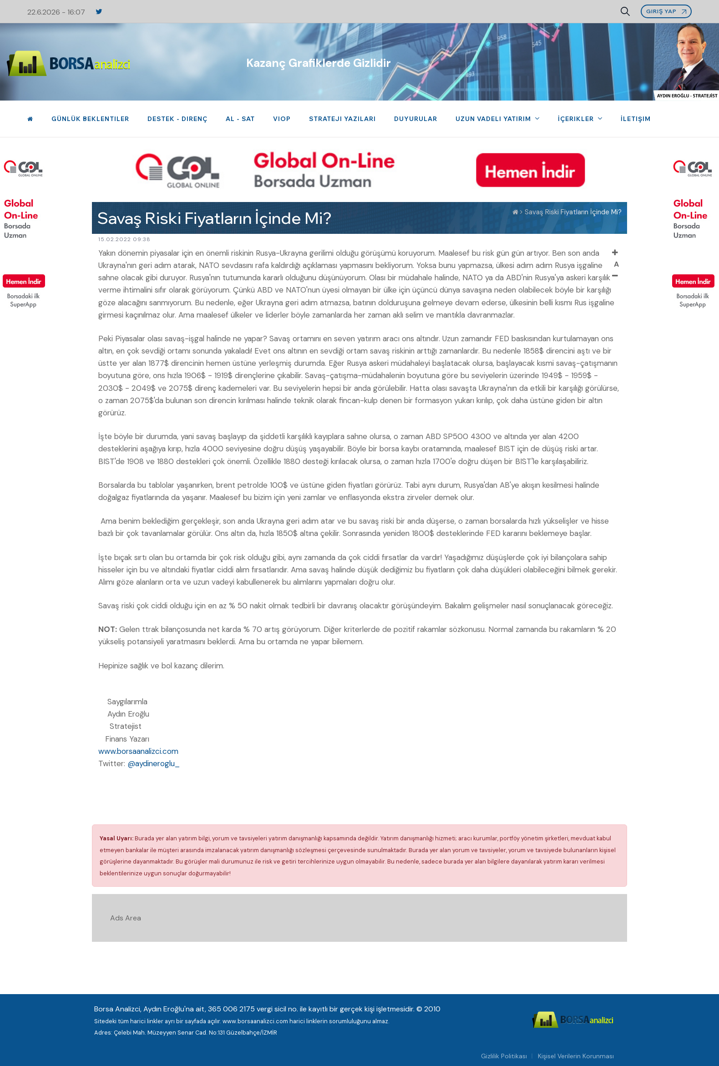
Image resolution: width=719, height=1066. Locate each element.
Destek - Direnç (177, 118)
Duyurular (415, 118)
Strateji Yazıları (342, 118)
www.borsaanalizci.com (138, 751)
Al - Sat (240, 118)
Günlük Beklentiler (90, 118)
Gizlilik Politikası (504, 1056)
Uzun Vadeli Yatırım (494, 118)
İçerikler (577, 118)
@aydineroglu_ (153, 763)
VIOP (282, 118)
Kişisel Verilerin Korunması (576, 1056)
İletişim (636, 118)
